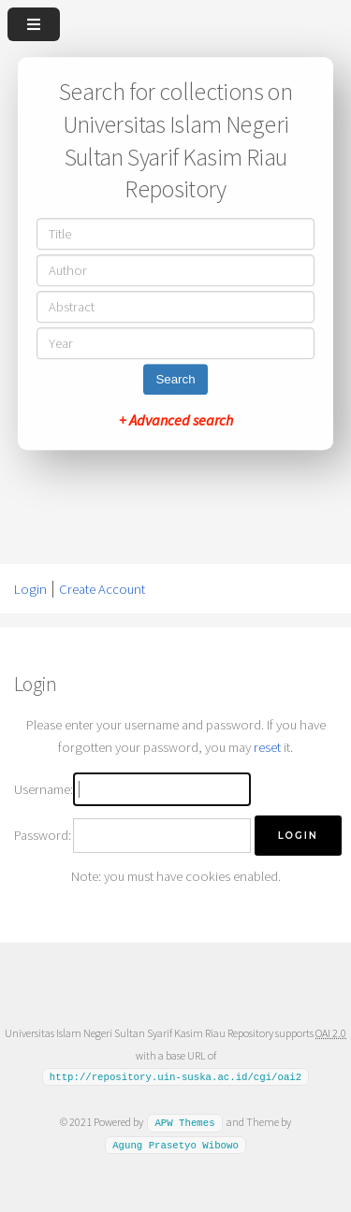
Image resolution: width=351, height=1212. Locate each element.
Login (30, 589)
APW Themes (184, 1122)
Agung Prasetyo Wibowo (175, 1144)
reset (267, 747)
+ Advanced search (176, 420)
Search (175, 379)
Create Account (102, 589)
